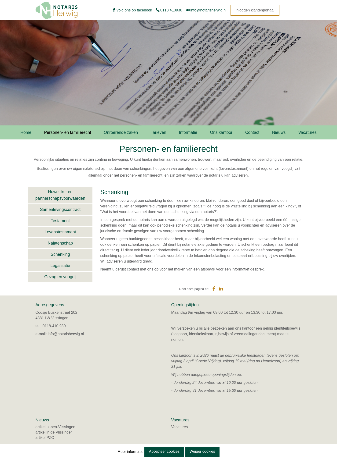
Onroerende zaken (121, 132)
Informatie (188, 132)
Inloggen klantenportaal (254, 10)
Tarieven (158, 132)
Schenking (60, 254)
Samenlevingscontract (60, 209)
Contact (252, 132)
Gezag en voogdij (60, 276)
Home (25, 132)
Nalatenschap (60, 243)
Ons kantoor (221, 132)
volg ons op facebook (134, 10)
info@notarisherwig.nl (208, 10)
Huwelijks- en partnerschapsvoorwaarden (60, 195)
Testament (60, 220)
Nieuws (279, 132)
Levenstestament (60, 232)
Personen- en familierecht (67, 132)
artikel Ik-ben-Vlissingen (55, 427)
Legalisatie (60, 265)
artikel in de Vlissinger (54, 432)
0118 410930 (171, 10)
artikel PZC (45, 438)
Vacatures (307, 132)
